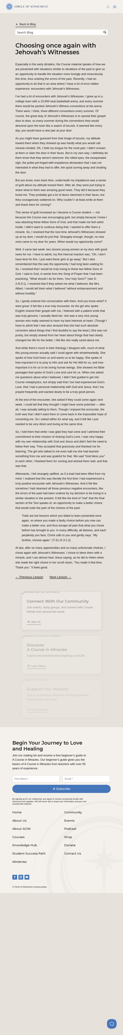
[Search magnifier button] (105, 32)
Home (17, 812)
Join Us (36, 623)
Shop (68, 837)
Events (69, 820)
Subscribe (63, 789)
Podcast (70, 829)
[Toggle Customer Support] (112, 1024)
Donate (70, 845)
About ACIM (21, 829)
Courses (18, 837)
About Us (19, 820)
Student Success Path (29, 853)
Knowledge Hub (24, 845)
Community (73, 812)
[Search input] (59, 32)
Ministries (19, 862)
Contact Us (72, 853)
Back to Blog (28, 24)
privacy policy (40, 887)
